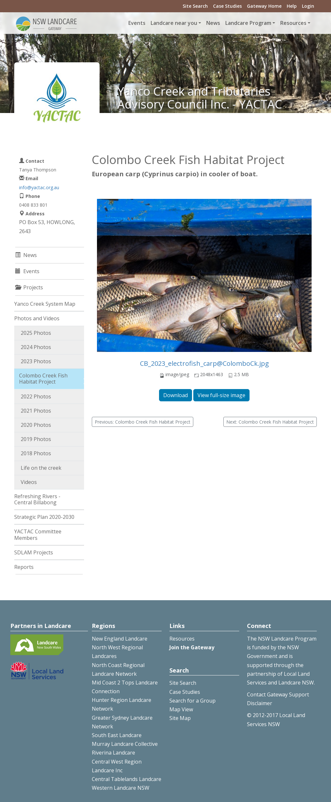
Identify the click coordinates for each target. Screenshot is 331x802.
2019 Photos (36, 439)
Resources (182, 638)
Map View (181, 709)
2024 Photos (36, 347)
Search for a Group (192, 700)
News (213, 22)
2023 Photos (36, 361)
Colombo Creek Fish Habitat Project (43, 378)
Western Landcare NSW (120, 787)
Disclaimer (259, 703)
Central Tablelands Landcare (126, 779)
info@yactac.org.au (39, 187)
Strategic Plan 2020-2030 (44, 516)
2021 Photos (36, 410)
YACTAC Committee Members (37, 534)
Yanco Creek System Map (44, 303)
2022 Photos (36, 396)
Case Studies (227, 6)
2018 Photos (36, 453)
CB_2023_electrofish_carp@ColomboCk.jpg (204, 363)
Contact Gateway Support (278, 694)
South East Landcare (117, 735)
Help (292, 6)
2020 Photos (36, 424)
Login (308, 6)
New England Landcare (119, 638)
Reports (24, 567)
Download (175, 395)
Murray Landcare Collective (125, 743)
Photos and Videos (36, 318)
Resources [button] (293, 22)
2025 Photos (36, 332)
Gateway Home (264, 6)
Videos (29, 482)
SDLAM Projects (33, 552)
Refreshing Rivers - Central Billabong (37, 499)
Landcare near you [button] (174, 22)
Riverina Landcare (113, 752)
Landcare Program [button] (248, 22)
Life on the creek (41, 467)
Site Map (180, 718)
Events (136, 22)
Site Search (195, 6)
